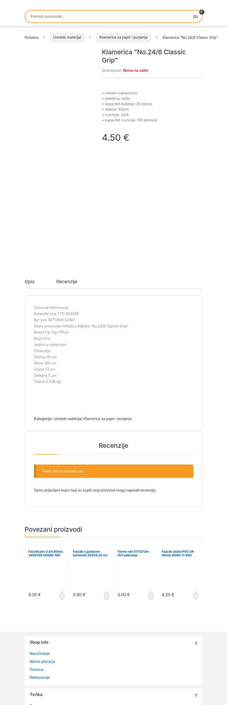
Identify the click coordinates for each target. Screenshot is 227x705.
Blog (33, 623)
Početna (31, 37)
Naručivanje (40, 547)
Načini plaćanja (42, 555)
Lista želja (38, 607)
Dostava (37, 563)
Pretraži (195, 16)
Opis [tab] (30, 175)
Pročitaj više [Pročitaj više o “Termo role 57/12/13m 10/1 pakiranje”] (151, 489)
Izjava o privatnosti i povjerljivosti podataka (65, 631)
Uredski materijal (67, 37)
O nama (36, 599)
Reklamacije (40, 571)
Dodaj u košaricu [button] (62, 489)
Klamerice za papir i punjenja (123, 37)
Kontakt (36, 615)
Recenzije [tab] (66, 175)
